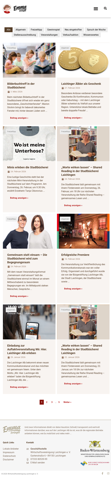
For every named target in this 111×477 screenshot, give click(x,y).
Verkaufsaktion (70, 34)
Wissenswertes (91, 34)
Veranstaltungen (49, 34)
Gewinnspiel (53, 29)
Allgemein (21, 29)
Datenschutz (9, 455)
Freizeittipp (36, 29)
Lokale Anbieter (11, 448)
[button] (95, 8)
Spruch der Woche (96, 29)
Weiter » (67, 402)
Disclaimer (8, 459)
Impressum (8, 452)
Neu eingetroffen (73, 29)
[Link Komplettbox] (29, 84)
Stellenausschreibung (25, 34)
